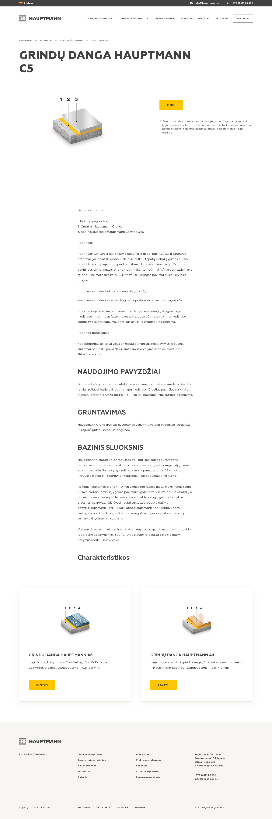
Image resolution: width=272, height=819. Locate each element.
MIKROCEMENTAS (164, 18)
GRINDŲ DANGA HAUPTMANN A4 (182, 655)
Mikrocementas (87, 765)
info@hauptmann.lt (207, 3)
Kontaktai (243, 18)
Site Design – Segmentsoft (210, 807)
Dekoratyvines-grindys (92, 760)
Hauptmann (25, 40)
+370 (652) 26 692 (242, 3)
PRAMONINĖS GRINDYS (71, 40)
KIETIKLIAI (84, 771)
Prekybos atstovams (148, 760)
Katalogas (46, 40)
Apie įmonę (142, 754)
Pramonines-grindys (90, 754)
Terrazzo (187, 18)
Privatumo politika (147, 771)
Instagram (84, 807)
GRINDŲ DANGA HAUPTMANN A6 (61, 655)
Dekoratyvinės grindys (133, 18)
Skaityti (42, 685)
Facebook (123, 807)
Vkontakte (103, 807)
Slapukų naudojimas (148, 777)
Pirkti (171, 105)
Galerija (203, 18)
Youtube (140, 807)
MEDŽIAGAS (221, 18)
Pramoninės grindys (99, 18)
